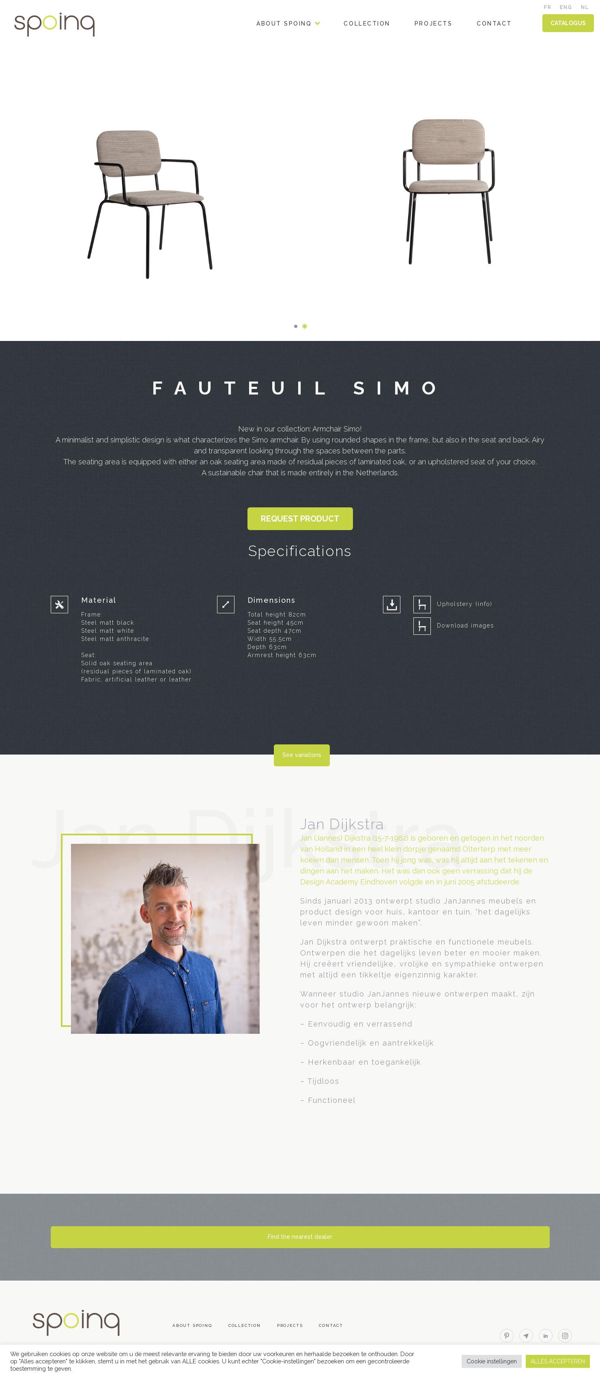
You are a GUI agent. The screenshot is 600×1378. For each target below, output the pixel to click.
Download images (465, 625)
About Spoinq (284, 23)
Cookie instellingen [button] (492, 1361)
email (526, 1336)
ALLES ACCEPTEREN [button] (558, 1361)
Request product (300, 519)
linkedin (546, 1336)
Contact (494, 23)
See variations (301, 755)
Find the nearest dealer (300, 1237)
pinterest (507, 1336)
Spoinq (65, 24)
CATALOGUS (568, 23)
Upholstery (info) (464, 604)
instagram (565, 1336)
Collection (367, 23)
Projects (433, 23)
